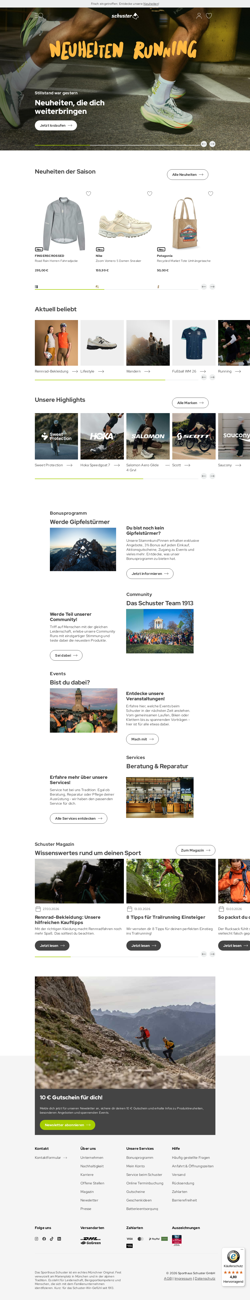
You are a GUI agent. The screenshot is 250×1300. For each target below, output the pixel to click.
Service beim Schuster (144, 1174)
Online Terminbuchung (144, 1183)
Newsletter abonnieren (64, 1125)
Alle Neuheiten (184, 174)
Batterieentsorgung (142, 1208)
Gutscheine (135, 1191)
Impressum (183, 1278)
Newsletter (89, 1200)
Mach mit (139, 739)
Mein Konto (135, 1166)
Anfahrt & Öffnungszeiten (193, 1166)
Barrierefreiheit (184, 1200)
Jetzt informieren (147, 573)
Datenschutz (205, 1278)
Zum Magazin (192, 850)
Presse (86, 1208)
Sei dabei (63, 655)
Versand (178, 1174)
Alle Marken (187, 403)
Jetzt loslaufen (53, 125)
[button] (204, 144)
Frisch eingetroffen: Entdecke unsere (117, 4)
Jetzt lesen (49, 945)
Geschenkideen (139, 1200)
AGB (168, 1278)
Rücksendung (183, 1183)
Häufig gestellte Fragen (191, 1157)
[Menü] (242, 1251)
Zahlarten (180, 1191)
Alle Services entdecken (75, 818)
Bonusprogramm (139, 1157)
